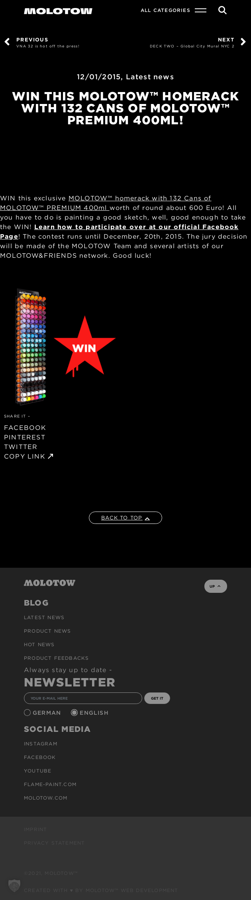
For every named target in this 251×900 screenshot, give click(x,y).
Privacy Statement (54, 843)
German (48, 713)
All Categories (165, 10)
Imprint (35, 829)
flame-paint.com (50, 784)
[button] (14, 885)
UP (215, 586)
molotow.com (45, 798)
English (95, 713)
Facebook (40, 757)
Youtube (37, 771)
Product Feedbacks (56, 658)
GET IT (157, 698)
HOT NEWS (39, 644)
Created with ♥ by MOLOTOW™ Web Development (101, 890)
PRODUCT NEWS (47, 631)
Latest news (150, 77)
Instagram (40, 744)
